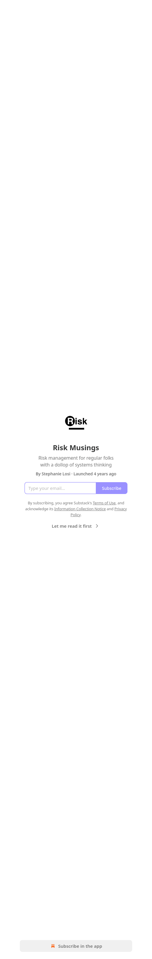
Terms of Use (104, 503)
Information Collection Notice (80, 508)
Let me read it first (76, 526)
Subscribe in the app (76, 946)
